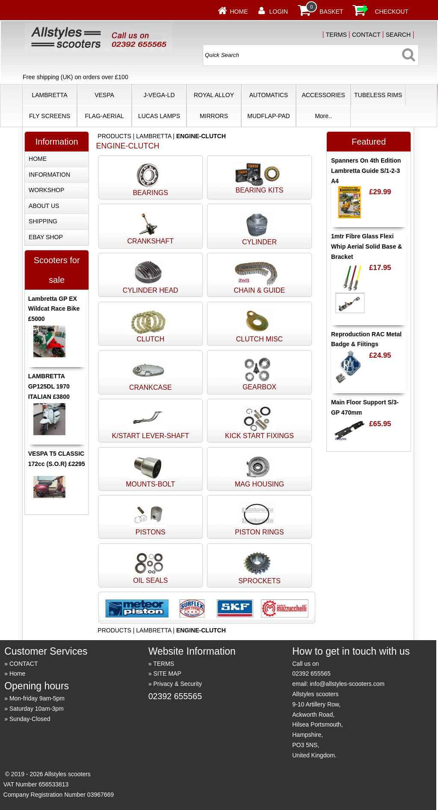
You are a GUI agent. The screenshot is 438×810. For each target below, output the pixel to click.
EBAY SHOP (46, 237)
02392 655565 (175, 696)
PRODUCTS (114, 136)
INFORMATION (49, 174)
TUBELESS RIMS (378, 95)
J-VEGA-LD (159, 95)
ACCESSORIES (323, 95)
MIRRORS (214, 116)
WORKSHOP (46, 190)
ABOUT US (44, 205)
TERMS (336, 34)
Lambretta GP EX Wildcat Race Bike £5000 (54, 309)
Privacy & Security (177, 683)
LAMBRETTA (50, 95)
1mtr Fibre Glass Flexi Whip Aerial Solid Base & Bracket (366, 246)
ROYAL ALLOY (214, 95)
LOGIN (278, 11)
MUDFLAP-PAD (268, 116)
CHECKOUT (391, 11)
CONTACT (366, 34)
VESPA (104, 95)
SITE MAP (167, 673)
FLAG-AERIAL (104, 116)
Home (239, 11)
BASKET (331, 11)
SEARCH (398, 34)
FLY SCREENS (49, 116)
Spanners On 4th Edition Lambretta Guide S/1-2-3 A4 (366, 170)
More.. (323, 116)
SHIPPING (43, 221)
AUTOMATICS (268, 95)
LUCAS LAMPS (159, 116)
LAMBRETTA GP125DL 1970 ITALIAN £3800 (49, 386)
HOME (38, 158)
